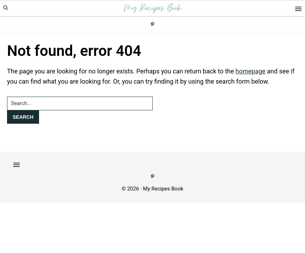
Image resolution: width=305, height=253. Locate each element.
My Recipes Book (153, 8)
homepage (251, 71)
